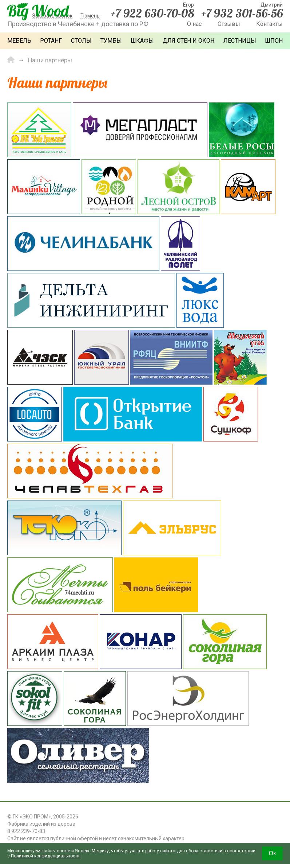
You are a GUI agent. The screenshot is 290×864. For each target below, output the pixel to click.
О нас (194, 23)
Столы (81, 40)
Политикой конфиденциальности (45, 856)
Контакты (269, 23)
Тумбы (111, 40)
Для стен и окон (188, 40)
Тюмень (90, 16)
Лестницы (239, 40)
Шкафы (142, 40)
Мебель (19, 40)
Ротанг (51, 40)
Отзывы (229, 23)
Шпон (274, 40)
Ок (272, 853)
